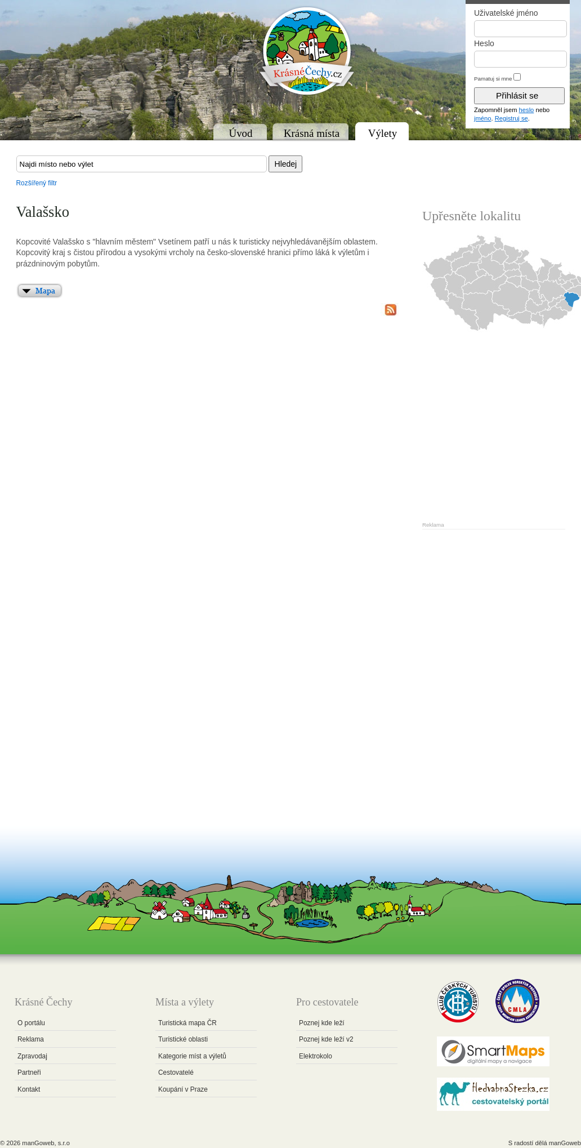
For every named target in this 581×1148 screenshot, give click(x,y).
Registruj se (511, 118)
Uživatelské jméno (506, 12)
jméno (482, 118)
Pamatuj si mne (493, 78)
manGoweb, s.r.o (46, 1143)
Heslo (484, 43)
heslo (526, 109)
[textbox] (141, 163)
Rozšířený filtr (36, 183)
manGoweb (565, 1143)
